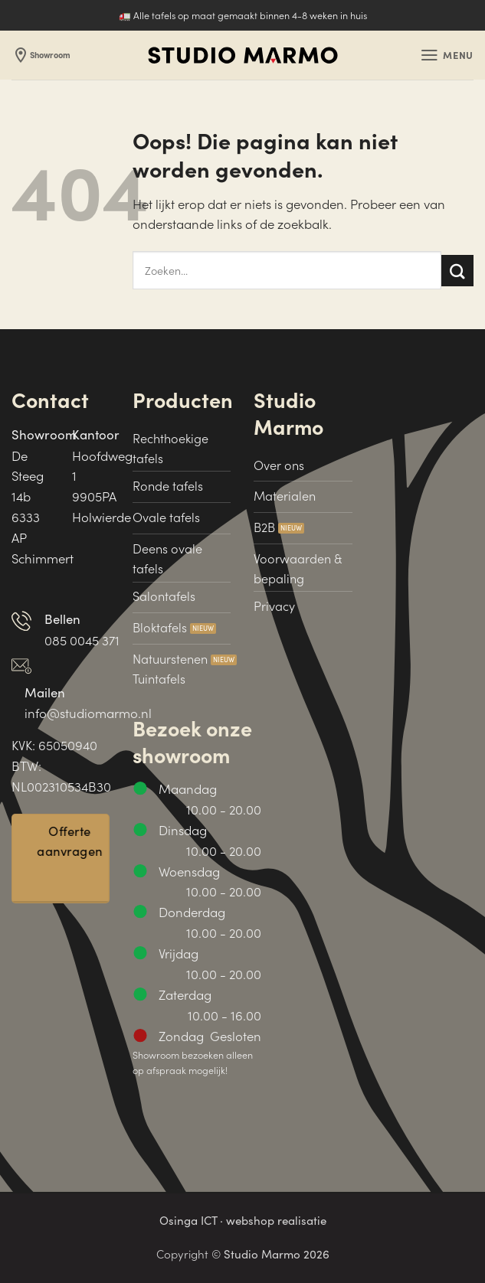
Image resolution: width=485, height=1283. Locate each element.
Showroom (43, 55)
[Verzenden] (457, 270)
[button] (446, 55)
